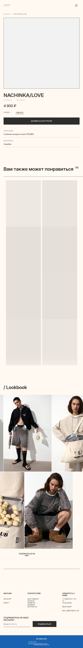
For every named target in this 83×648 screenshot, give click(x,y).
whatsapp (67, 607)
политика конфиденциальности (37, 643)
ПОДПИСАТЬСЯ (44, 624)
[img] (41, 5)
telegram (66, 603)
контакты (32, 607)
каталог (8, 599)
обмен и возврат (31, 604)
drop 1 (6, 603)
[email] (17, 624)
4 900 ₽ (10, 106)
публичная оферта (41, 645)
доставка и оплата (33, 600)
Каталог (7, 14)
